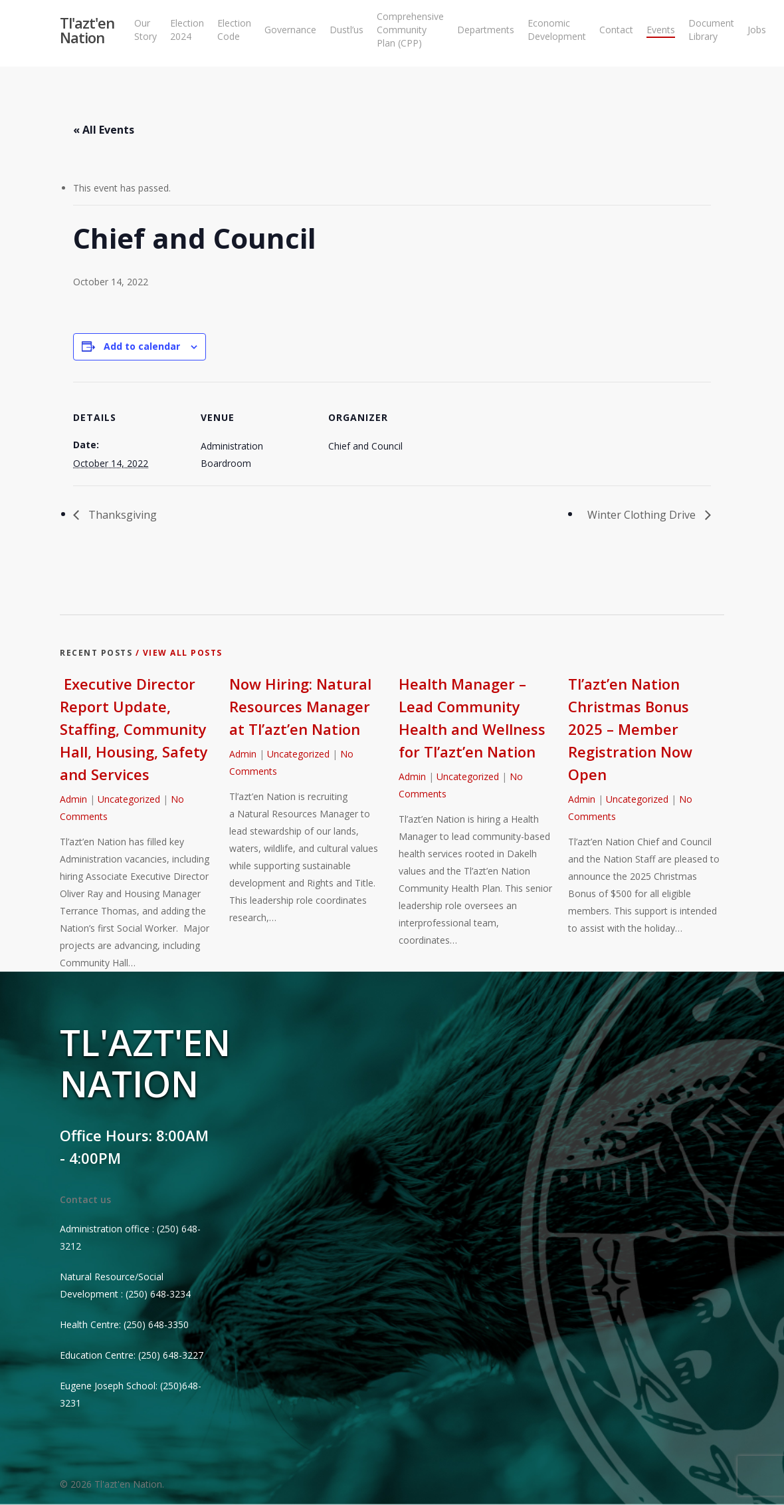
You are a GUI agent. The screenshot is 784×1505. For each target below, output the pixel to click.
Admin (73, 799)
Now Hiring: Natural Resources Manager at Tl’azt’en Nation (300, 706)
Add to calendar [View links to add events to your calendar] (142, 346)
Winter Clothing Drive (642, 514)
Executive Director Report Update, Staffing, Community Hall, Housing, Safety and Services (134, 729)
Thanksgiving (121, 514)
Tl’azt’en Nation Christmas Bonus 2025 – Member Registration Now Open (630, 729)
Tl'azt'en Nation (87, 33)
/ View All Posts (177, 652)
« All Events (103, 129)
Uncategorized (129, 799)
